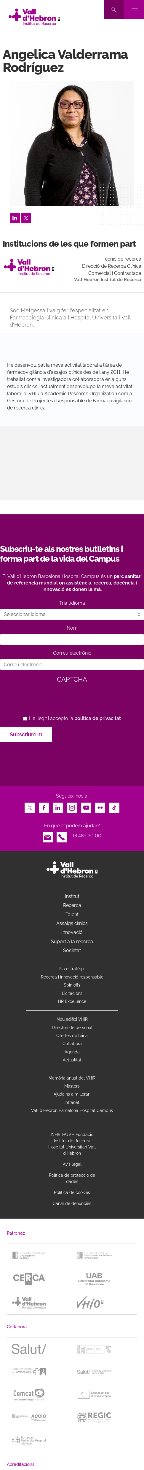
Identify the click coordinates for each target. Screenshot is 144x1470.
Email (48, 836)
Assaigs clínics (72, 923)
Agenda (72, 1052)
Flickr (100, 806)
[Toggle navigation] (134, 9)
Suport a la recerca (72, 941)
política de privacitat (97, 718)
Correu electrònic (72, 653)
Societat (72, 950)
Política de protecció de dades (72, 1178)
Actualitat (72, 1060)
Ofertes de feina (72, 1035)
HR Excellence (72, 1001)
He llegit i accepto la (75, 718)
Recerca (72, 905)
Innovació (72, 932)
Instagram (72, 806)
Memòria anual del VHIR (72, 1078)
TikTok (114, 806)
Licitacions (72, 993)
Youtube (86, 806)
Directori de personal (72, 1027)
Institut (72, 896)
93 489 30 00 (86, 836)
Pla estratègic (72, 968)
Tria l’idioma (72, 603)
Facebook (44, 806)
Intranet (72, 1102)
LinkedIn (15, 216)
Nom (72, 628)
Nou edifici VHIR (72, 1019)
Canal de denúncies (72, 1203)
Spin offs (72, 985)
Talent (72, 914)
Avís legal (72, 1164)
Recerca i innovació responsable (72, 977)
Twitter (26, 216)
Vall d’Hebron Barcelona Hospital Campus (72, 1110)
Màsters (72, 1086)
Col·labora (72, 1043)
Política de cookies (72, 1192)
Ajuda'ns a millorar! (72, 1094)
